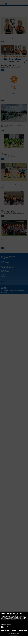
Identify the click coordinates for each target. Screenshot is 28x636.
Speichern (14, 630)
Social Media (5, 626)
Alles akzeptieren (23, 630)
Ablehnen (5, 630)
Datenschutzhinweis (13, 633)
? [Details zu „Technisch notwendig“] (11, 624)
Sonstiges (4, 627)
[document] (14, 618)
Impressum (8, 633)
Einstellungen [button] (19, 633)
